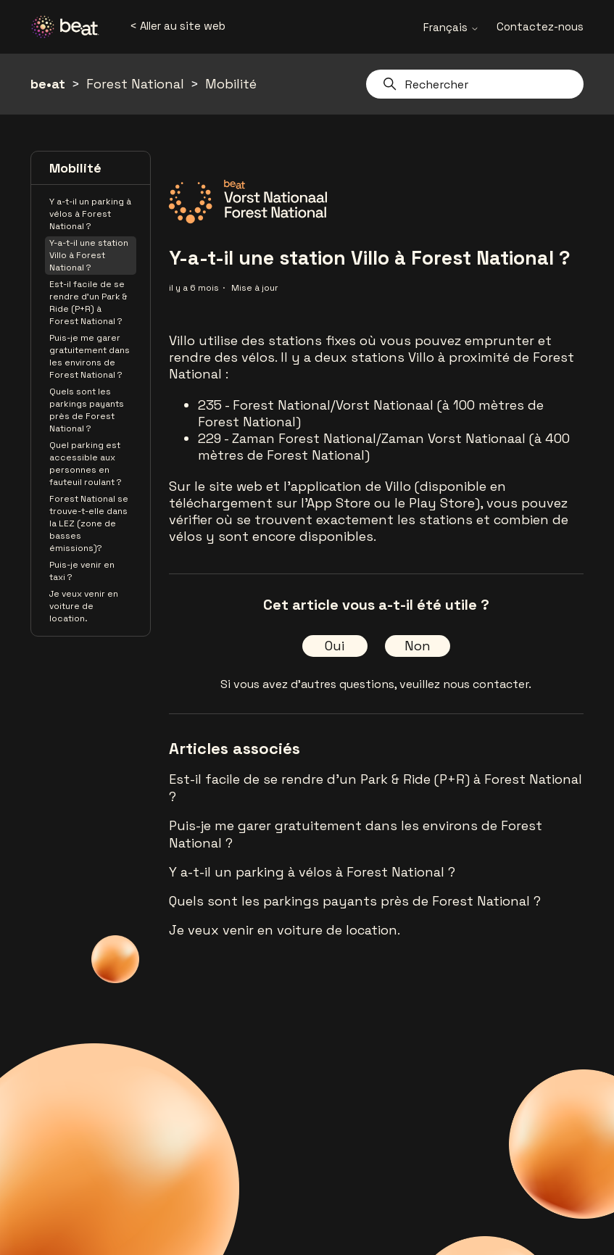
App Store (338, 502)
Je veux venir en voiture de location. (83, 606)
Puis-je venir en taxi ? (82, 571)
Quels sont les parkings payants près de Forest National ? (86, 410)
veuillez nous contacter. (465, 684)
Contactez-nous (540, 26)
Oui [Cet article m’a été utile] (334, 645)
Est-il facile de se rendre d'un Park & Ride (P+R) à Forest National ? (88, 302)
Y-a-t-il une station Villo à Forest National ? (88, 255)
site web (235, 486)
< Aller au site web (177, 26)
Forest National (135, 83)
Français (451, 27)
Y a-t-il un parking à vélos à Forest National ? (90, 214)
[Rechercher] (475, 84)
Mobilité (231, 83)
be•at (47, 83)
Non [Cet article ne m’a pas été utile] (418, 645)
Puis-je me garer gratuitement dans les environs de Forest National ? (89, 356)
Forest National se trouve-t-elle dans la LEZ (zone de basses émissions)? (88, 523)
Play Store (442, 502)
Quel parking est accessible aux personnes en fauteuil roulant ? (85, 463)
